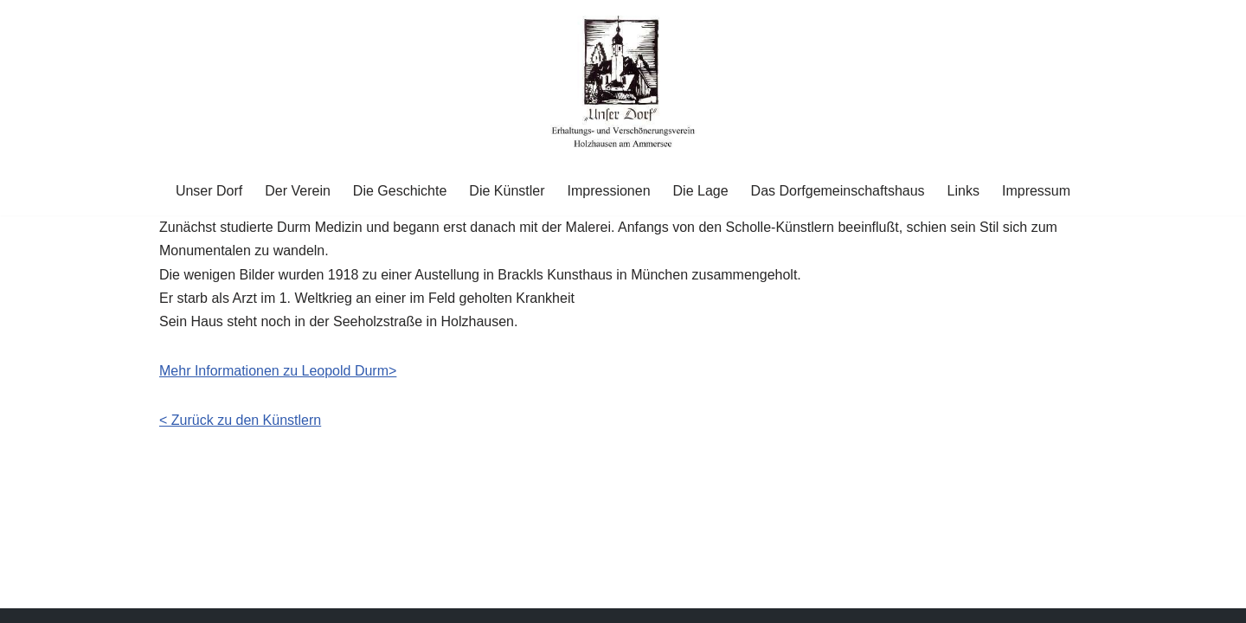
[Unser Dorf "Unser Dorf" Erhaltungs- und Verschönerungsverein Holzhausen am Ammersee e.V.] (623, 83)
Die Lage (701, 190)
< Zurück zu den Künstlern (240, 420)
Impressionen (609, 190)
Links (963, 190)
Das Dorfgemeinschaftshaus (838, 190)
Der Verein (298, 190)
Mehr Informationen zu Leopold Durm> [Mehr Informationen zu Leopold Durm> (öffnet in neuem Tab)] (277, 370)
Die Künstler (506, 190)
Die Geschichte (400, 190)
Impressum (1036, 190)
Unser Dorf (209, 190)
